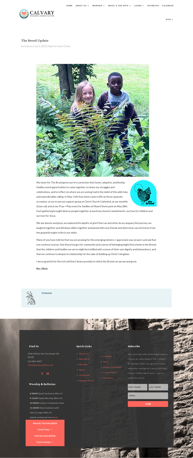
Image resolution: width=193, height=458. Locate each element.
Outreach (153, 6)
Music (82, 370)
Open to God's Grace (59, 46)
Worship (97, 6)
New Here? (84, 359)
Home (69, 6)
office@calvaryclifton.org (40, 365)
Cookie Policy (110, 372)
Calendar (168, 6)
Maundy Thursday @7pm (45, 423)
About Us (81, 6)
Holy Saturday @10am (45, 435)
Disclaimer (108, 378)
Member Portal (86, 380)
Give (168, 19)
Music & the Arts (118, 6)
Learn (137, 6)
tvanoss (28, 46)
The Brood (84, 375)
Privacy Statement (112, 367)
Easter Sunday (44, 442)
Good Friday (44, 429)
